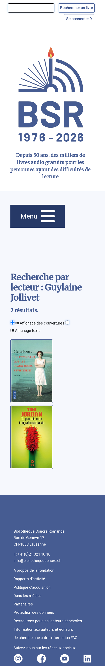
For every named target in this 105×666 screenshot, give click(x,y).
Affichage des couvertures (40, 323)
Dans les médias (27, 595)
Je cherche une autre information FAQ (45, 637)
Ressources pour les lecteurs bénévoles (48, 621)
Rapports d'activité (29, 579)
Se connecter (79, 19)
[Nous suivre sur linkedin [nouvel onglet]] (87, 658)
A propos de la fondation (34, 570)
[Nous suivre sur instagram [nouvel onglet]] (18, 658)
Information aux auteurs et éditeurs (43, 629)
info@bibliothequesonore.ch (37, 560)
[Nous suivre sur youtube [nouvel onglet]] (64, 658)
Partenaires (23, 604)
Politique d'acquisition (32, 587)
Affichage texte (25, 330)
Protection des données (34, 612)
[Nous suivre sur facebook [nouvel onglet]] (41, 658)
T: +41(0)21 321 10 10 (32, 554)
